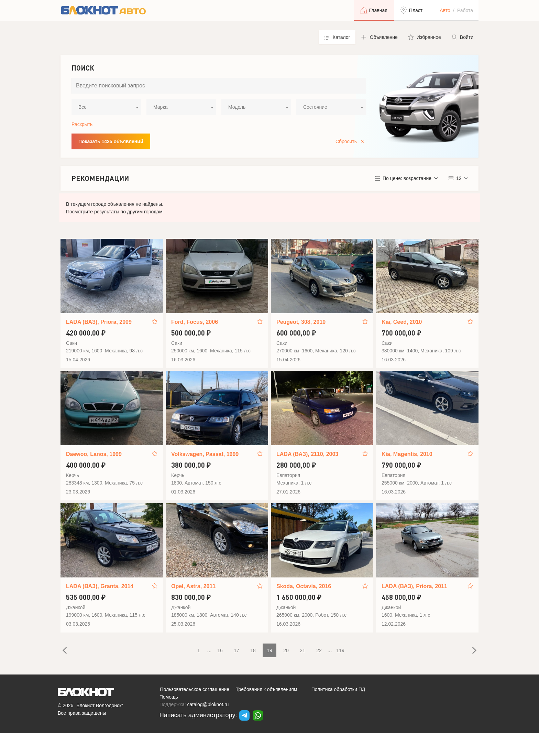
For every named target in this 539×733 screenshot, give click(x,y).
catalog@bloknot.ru (208, 704)
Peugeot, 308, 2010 (301, 322)
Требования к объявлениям (266, 689)
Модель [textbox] (236, 107)
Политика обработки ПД (338, 689)
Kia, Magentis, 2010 (407, 454)
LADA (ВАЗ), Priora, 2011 (414, 586)
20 (286, 650)
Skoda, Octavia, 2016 (303, 586)
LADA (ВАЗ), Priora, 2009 (99, 322)
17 (236, 650)
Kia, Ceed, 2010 (402, 322)
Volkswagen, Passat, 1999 (205, 454)
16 (220, 650)
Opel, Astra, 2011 (193, 586)
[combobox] (106, 107)
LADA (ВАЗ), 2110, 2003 (307, 454)
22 (319, 650)
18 (253, 650)
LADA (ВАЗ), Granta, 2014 (99, 586)
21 (302, 650)
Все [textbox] (82, 107)
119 (340, 650)
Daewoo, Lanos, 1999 (94, 454)
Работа (465, 10)
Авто (445, 10)
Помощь (169, 697)
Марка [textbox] (160, 107)
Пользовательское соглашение (194, 689)
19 (269, 650)
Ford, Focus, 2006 (194, 322)
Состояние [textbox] (315, 107)
